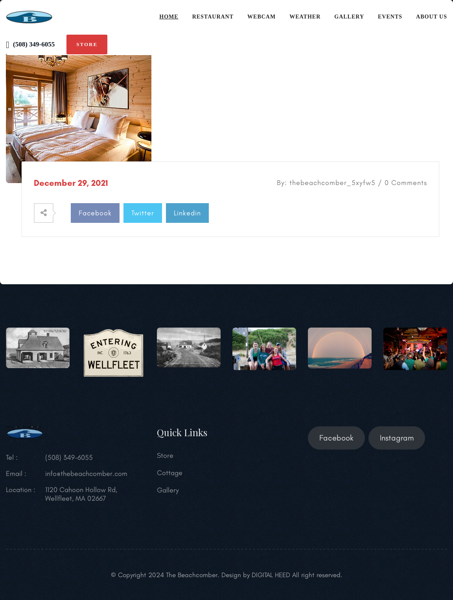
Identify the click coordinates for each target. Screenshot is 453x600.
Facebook (95, 213)
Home (168, 17)
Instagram (397, 442)
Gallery (349, 17)
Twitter (142, 213)
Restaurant (213, 17)
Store (87, 44)
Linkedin (187, 213)
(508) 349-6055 (30, 44)
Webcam (261, 17)
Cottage (169, 477)
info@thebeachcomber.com (86, 478)
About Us (431, 17)
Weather (304, 17)
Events (390, 17)
